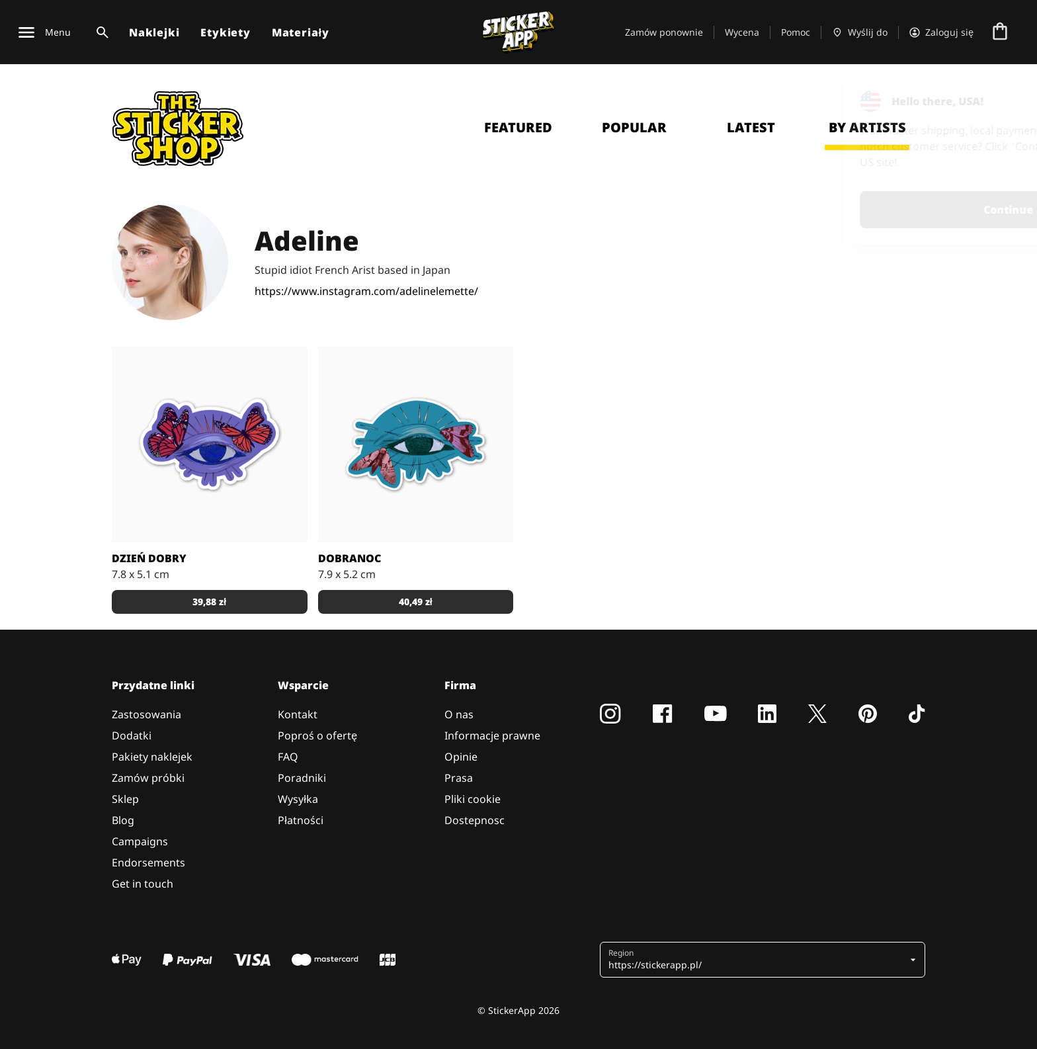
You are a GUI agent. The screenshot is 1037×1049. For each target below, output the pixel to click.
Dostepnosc (474, 820)
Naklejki (154, 32)
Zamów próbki (148, 778)
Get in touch (142, 883)
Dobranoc (349, 558)
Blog (123, 820)
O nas (459, 714)
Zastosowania (146, 714)
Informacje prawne (492, 735)
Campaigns (140, 841)
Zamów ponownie (664, 32)
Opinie (460, 756)
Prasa (458, 778)
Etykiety (225, 32)
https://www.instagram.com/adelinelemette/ (366, 291)
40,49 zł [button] (416, 601)
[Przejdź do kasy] (1000, 32)
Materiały (300, 32)
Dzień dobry (149, 558)
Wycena (742, 32)
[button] (757, 960)
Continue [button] (859, 209)
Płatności (300, 820)
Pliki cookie (472, 799)
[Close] (996, 101)
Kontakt (297, 714)
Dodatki (131, 735)
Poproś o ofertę (317, 735)
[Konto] (941, 32)
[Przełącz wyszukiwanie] (100, 32)
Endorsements (148, 862)
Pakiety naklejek (152, 756)
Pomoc (795, 32)
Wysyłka (298, 799)
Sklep (125, 799)
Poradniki (302, 778)
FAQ (288, 756)
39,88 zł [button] (209, 601)
